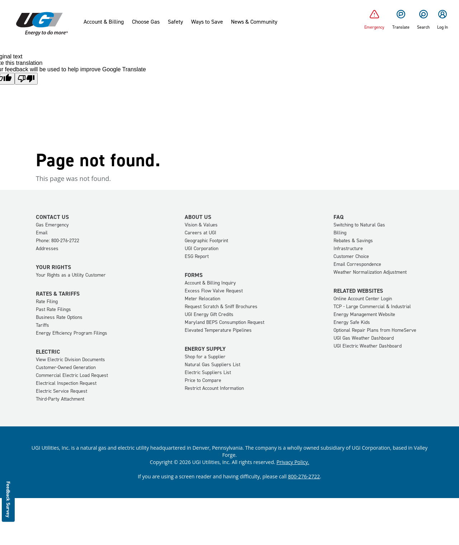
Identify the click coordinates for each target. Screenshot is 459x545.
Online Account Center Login (362, 298)
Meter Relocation (202, 298)
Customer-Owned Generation (66, 367)
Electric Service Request (61, 391)
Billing (339, 232)
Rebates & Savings (353, 240)
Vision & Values (201, 224)
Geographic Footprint (206, 240)
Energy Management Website (364, 314)
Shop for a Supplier (205, 356)
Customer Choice (351, 256)
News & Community (254, 21)
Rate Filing (47, 301)
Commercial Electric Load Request (72, 375)
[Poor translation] (26, 79)
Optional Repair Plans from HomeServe (374, 330)
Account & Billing (104, 21)
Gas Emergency (52, 224)
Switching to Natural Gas (359, 224)
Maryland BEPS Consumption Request (224, 322)
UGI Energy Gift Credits (209, 314)
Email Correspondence (357, 264)
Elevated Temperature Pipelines (218, 330)
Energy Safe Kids (351, 322)
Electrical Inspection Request (66, 383)
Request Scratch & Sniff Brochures (221, 306)
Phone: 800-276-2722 (57, 240)
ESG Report (197, 256)
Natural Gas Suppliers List (212, 364)
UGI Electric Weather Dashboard (367, 346)
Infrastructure (348, 248)
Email (42, 232)
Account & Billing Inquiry (210, 282)
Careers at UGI (200, 232)
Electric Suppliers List (208, 372)
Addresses (47, 248)
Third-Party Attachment (60, 399)
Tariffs (42, 325)
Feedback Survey (8, 499)
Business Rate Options (59, 317)
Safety (175, 21)
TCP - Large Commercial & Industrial (372, 306)
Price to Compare (203, 380)
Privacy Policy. (292, 462)
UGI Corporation (201, 248)
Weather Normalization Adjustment (370, 272)
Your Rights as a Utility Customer (71, 275)
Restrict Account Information (214, 388)
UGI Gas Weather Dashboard (363, 338)
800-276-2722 (304, 476)
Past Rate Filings (53, 309)
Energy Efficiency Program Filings (71, 333)
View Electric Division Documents (70, 359)
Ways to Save (207, 21)
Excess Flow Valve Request (214, 290)
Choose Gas (146, 21)
